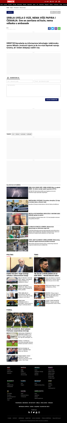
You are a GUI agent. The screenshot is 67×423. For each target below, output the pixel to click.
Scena (32, 406)
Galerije (36, 406)
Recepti (14, 4)
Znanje (36, 396)
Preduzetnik (10, 386)
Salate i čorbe (51, 371)
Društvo (5, 4)
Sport (34, 4)
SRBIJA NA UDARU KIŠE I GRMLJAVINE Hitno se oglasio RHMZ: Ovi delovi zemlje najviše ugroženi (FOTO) (44, 188)
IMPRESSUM (21, 418)
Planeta (24, 4)
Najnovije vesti (44, 406)
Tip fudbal (9, 393)
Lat (45, 1)
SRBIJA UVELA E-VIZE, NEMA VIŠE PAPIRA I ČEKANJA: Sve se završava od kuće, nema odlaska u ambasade (31, 20)
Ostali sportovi (51, 388)
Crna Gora (44, 403)
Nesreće (36, 374)
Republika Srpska (24, 406)
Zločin (36, 370)
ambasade (29, 134)
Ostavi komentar (51, 99)
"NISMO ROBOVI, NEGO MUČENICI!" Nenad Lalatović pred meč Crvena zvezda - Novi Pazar (25, 358)
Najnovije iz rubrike (14, 185)
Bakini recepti (51, 373)
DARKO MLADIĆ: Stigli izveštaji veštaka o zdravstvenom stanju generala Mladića (17, 275)
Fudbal (9, 310)
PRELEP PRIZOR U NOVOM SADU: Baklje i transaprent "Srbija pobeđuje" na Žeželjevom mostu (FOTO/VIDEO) (25, 280)
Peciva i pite (51, 376)
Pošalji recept (51, 378)
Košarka (50, 385)
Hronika (10, 4)
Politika (10, 255)
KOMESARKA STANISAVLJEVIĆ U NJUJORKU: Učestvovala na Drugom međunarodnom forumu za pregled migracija (25, 302)
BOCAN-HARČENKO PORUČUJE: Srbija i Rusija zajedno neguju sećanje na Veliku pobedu (25, 287)
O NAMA (9, 418)
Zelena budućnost (39, 398)
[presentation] (24, 101)
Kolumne (9, 373)
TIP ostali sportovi (11, 396)
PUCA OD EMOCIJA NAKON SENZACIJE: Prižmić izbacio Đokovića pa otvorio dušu (53, 279)
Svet (22, 383)
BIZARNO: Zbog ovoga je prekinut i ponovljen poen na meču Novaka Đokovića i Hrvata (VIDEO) (53, 295)
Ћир (48, 1)
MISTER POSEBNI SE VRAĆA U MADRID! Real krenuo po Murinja (24, 350)
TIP (37, 4)
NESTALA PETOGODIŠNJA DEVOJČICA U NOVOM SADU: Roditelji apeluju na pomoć (44, 214)
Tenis (36, 255)
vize (13, 134)
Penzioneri (16, 7)
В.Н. (8, 27)
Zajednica (37, 395)
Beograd (46, 4)
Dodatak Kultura (25, 395)
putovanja (23, 134)
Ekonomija (19, 4)
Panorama (41, 4)
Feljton (11, 7)
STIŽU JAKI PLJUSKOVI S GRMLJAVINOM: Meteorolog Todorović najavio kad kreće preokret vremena (44, 240)
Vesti (1, 4)
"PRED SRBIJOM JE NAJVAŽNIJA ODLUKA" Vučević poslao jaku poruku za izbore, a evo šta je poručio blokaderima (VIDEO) (25, 295)
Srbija (61, 4)
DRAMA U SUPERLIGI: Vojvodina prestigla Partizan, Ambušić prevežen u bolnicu (25, 342)
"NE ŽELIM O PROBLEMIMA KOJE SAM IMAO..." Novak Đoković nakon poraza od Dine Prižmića (46, 275)
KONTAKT (15, 418)
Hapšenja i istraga (39, 371)
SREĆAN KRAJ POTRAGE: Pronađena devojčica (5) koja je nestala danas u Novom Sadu (44, 201)
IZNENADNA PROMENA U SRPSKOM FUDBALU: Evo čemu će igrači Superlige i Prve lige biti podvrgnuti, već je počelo (25, 335)
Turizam (50, 403)
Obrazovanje (23, 7)
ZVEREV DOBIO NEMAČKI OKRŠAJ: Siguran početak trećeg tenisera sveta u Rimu (53, 302)
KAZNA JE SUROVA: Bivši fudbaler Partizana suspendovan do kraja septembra (18, 331)
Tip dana (9, 395)
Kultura (51, 4)
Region (22, 385)
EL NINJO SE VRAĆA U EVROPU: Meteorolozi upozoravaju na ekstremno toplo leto (41, 227)
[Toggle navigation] (59, 1)
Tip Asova (9, 398)
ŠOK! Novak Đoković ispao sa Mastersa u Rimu (53, 286)
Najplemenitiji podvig (39, 385)
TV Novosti (23, 396)
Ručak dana (51, 374)
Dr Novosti (56, 4)
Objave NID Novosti (57, 418)
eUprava (17, 134)
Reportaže (29, 4)
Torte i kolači (51, 370)
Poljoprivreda (10, 385)
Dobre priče (9, 371)
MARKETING (28, 418)
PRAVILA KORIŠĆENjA (46, 418)
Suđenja (36, 373)
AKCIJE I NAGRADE (36, 418)
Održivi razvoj (39, 391)
